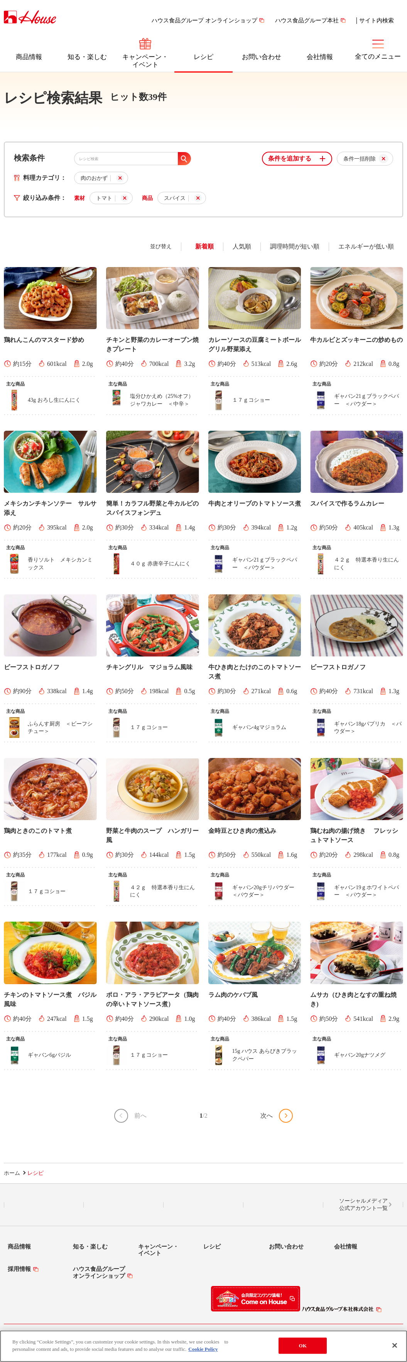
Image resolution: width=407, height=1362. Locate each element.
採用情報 (19, 1269)
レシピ (203, 57)
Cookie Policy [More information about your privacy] (203, 1349)
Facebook (203, 1205)
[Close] (394, 1345)
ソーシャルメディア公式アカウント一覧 (363, 1204)
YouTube (283, 1205)
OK (303, 1345)
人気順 (242, 246)
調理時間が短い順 (294, 246)
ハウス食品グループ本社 (307, 20)
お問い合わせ (261, 57)
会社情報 (320, 57)
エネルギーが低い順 (366, 246)
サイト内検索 (376, 20)
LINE (43, 1205)
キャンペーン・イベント (145, 60)
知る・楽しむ (87, 57)
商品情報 (29, 57)
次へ (266, 1115)
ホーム (12, 1173)
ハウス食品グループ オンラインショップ (204, 20)
